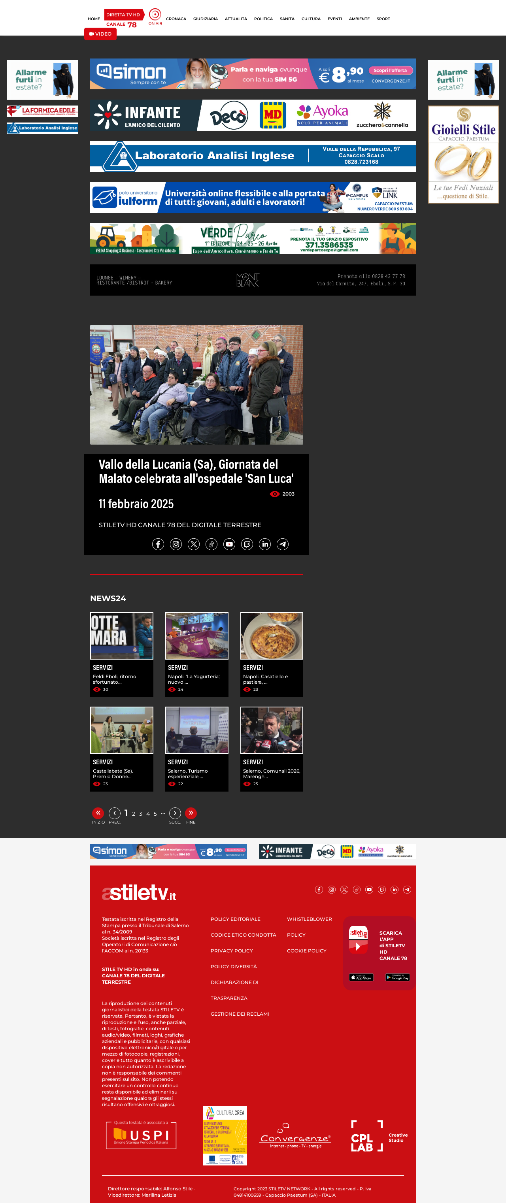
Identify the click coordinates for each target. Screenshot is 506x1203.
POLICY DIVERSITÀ (234, 966)
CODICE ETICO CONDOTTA (243, 935)
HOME (94, 19)
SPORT (383, 19)
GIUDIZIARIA (205, 19)
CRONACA (176, 19)
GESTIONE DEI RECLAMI (240, 1014)
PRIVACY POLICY (232, 951)
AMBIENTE (359, 19)
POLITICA (263, 19)
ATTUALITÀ (236, 19)
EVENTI (335, 19)
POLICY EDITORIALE (236, 919)
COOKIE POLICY (307, 951)
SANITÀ (287, 19)
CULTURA (311, 19)
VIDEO (100, 34)
